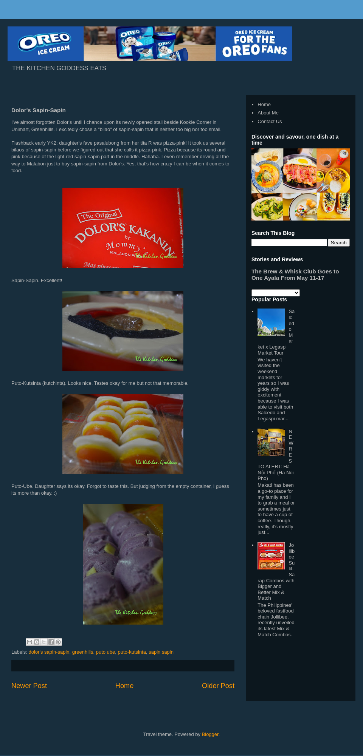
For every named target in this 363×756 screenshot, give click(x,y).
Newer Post (29, 686)
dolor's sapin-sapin (49, 652)
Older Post (218, 686)
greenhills (82, 652)
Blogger (210, 734)
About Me (268, 113)
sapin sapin (161, 652)
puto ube (105, 652)
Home (124, 686)
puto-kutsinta (132, 652)
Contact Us (270, 121)
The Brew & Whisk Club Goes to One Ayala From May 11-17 (295, 274)
